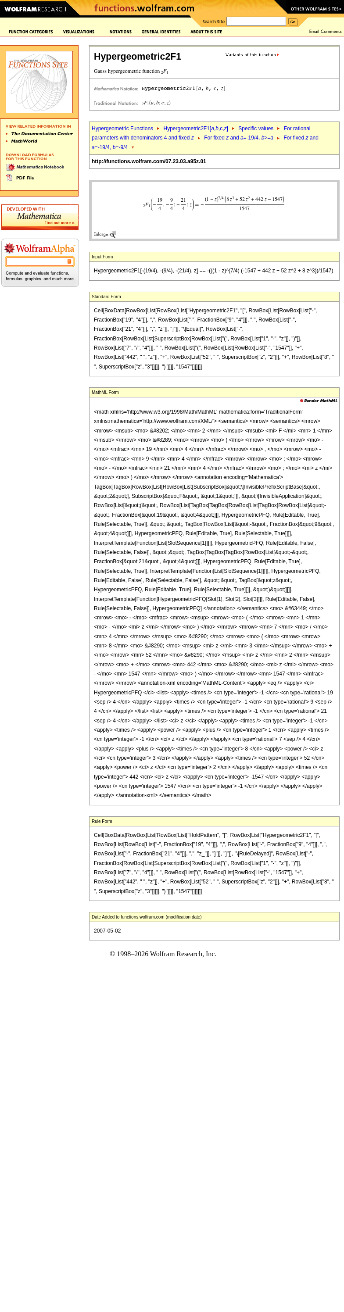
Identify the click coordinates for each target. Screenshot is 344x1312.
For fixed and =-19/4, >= (238, 138)
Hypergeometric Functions (122, 128)
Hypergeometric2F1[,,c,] (195, 128)
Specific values (255, 128)
